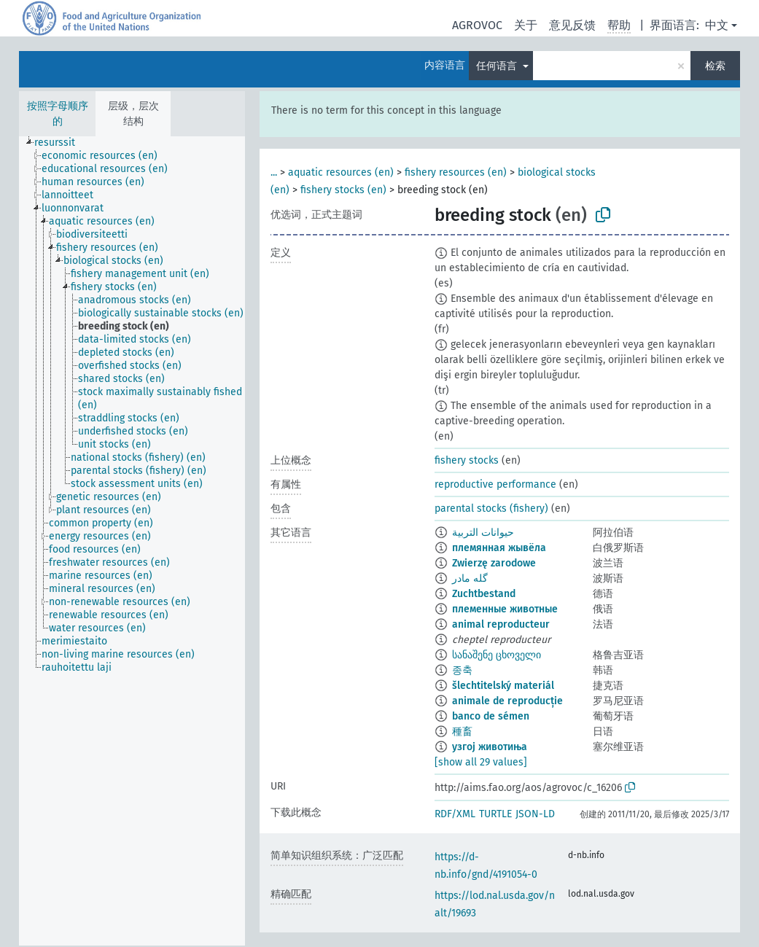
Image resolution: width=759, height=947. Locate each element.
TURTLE (495, 814)
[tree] (132, 541)
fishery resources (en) (456, 172)
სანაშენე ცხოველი (496, 655)
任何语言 (498, 66)
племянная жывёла (499, 548)
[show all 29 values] (481, 762)
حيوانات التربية (483, 532)
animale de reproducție (507, 701)
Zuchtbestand (483, 594)
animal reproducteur (501, 624)
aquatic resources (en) (341, 172)
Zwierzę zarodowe (494, 563)
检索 (715, 66)
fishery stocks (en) (343, 190)
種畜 (462, 731)
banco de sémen (490, 716)
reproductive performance (495, 484)
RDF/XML (455, 814)
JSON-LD (535, 814)
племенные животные (505, 609)
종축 (462, 670)
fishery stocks (467, 460)
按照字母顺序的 (57, 114)
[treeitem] (61, 142)
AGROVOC (477, 25)
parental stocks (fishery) (491, 508)
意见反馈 (572, 25)
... (273, 172)
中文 (716, 25)
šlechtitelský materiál (503, 685)
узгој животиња (489, 747)
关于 (525, 25)
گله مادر (470, 578)
